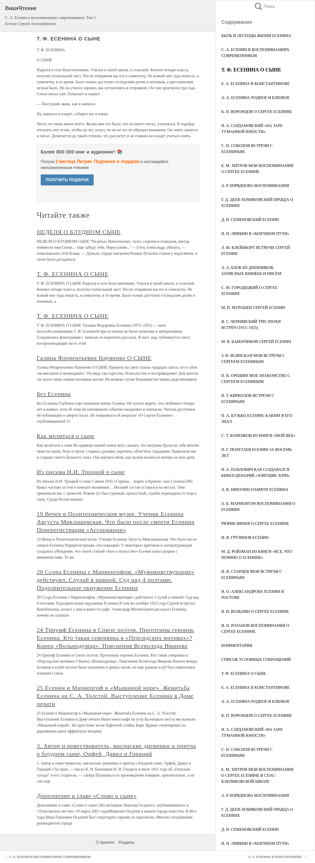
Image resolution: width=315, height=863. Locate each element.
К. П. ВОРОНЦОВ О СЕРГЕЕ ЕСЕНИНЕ (256, 111)
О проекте (105, 842)
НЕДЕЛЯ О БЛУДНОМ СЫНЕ (79, 232)
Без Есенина (54, 394)
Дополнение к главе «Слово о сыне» (87, 796)
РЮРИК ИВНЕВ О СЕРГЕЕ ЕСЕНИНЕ (255, 523)
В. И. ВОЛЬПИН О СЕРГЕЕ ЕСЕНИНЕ (255, 611)
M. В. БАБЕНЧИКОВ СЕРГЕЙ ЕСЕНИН (256, 341)
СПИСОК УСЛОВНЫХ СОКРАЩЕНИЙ (256, 659)
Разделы (126, 842)
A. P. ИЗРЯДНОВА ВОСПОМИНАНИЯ (255, 185)
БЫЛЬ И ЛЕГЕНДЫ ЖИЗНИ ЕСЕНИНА (256, 35)
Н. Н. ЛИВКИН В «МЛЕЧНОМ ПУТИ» (255, 843)
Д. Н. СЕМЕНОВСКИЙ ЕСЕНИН (250, 219)
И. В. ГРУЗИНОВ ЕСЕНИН (245, 537)
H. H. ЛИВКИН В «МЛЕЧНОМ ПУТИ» (255, 233)
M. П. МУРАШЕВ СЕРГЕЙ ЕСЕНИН (253, 307)
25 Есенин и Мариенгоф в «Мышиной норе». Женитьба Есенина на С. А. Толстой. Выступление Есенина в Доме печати (115, 696)
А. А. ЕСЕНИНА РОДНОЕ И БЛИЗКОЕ (255, 97)
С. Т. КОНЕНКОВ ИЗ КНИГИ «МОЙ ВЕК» (258, 435)
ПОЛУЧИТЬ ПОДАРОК (67, 180)
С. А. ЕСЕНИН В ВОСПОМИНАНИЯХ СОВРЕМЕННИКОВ (50, 857)
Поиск (264, 6)
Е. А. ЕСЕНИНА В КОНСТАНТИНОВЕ (255, 83)
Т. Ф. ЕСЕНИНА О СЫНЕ (243, 673)
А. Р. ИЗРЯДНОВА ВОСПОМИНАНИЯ (255, 795)
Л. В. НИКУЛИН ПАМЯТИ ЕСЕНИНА (254, 489)
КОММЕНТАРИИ (236, 645)
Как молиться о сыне (65, 436)
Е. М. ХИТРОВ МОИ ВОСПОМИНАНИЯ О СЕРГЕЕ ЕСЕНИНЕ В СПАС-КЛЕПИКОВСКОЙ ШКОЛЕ (257, 775)
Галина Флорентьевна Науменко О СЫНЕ (94, 358)
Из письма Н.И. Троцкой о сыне (81, 472)
